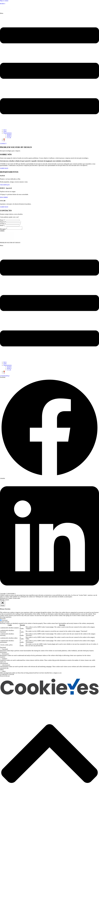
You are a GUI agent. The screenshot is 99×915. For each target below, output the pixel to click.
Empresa (3, 222)
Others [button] (2, 670)
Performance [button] (3, 652)
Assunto (2, 223)
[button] (49, 70)
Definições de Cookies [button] (6, 598)
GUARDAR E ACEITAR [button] (7, 675)
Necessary (5, 620)
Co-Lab (9, 137)
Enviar (2, 231)
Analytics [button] (2, 657)
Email (2, 225)
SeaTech (9, 134)
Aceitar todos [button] (16, 598)
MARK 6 (2, 3)
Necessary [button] (3, 619)
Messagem (3, 229)
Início (5, 130)
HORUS (9, 136)
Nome (2, 220)
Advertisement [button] (4, 664)
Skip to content (4, 0)
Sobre (5, 131)
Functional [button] (3, 648)
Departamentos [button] (7, 133)
